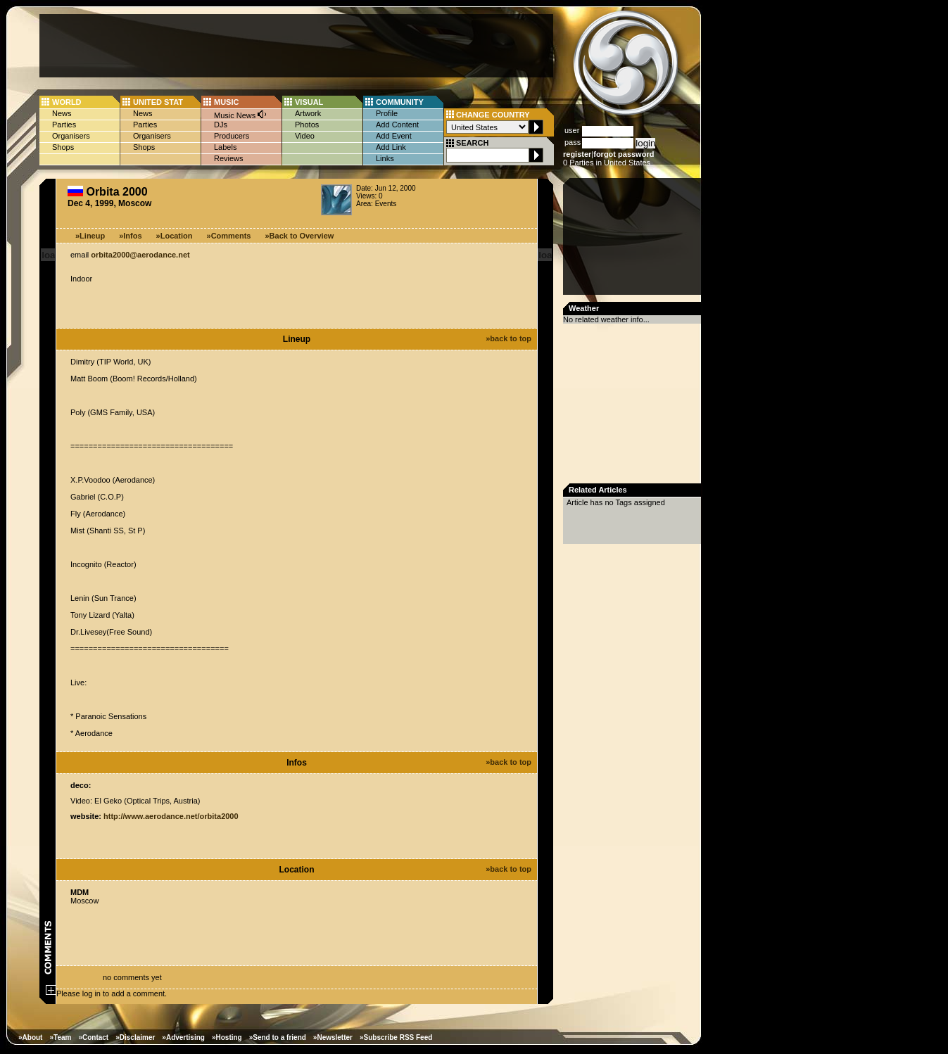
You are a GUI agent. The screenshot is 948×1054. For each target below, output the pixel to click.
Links (385, 158)
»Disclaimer (135, 1037)
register (577, 154)
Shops (63, 147)
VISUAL (309, 102)
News (62, 113)
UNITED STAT (158, 102)
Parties (64, 124)
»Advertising (183, 1037)
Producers (231, 136)
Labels (225, 147)
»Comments (229, 235)
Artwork (308, 113)
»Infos (130, 235)
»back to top (508, 338)
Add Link (391, 147)
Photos (307, 124)
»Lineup (90, 235)
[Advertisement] (296, 45)
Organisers (71, 136)
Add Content (397, 124)
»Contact (93, 1037)
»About (30, 1037)
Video (305, 136)
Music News (240, 114)
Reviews (229, 158)
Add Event (394, 136)
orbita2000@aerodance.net (140, 254)
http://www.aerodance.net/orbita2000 (171, 816)
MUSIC (226, 102)
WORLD (67, 102)
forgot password (623, 154)
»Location (174, 235)
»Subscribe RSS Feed (396, 1037)
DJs (220, 124)
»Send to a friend (277, 1037)
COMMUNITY (400, 102)
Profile (387, 113)
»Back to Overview (299, 235)
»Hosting (227, 1037)
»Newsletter (333, 1037)
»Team (60, 1037)
